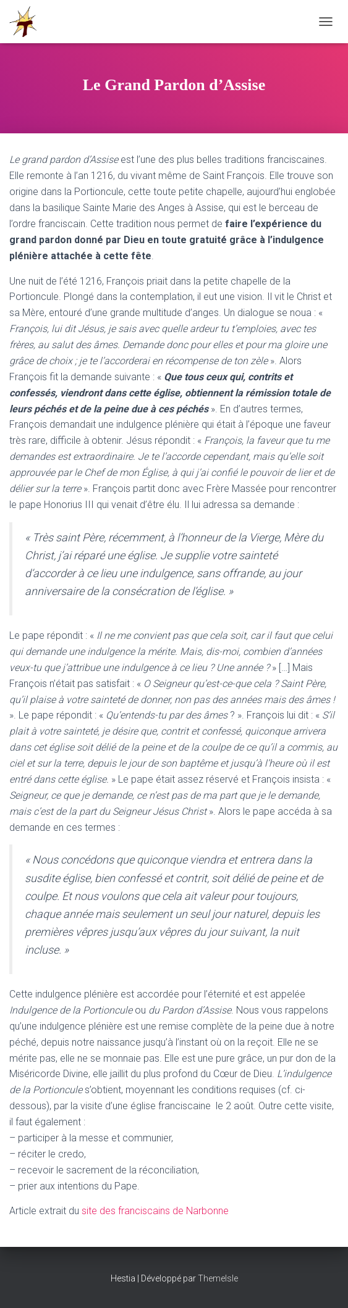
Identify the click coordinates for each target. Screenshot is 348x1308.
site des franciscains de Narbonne (155, 1211)
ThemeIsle (218, 1278)
